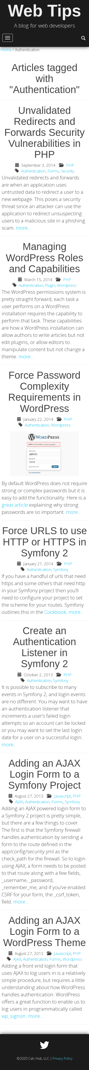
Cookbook (55, 612)
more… (23, 227)
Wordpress (66, 285)
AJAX (19, 801)
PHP (70, 165)
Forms (53, 171)
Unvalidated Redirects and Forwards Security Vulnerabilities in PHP (44, 132)
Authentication (33, 171)
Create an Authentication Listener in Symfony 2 (44, 647)
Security (67, 171)
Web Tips (44, 10)
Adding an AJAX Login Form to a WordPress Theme (44, 931)
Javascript (62, 796)
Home (6, 49)
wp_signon (14, 1016)
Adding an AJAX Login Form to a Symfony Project (44, 774)
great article (15, 504)
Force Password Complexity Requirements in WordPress (44, 392)
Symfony (60, 569)
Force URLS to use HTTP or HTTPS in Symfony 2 (44, 541)
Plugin (50, 285)
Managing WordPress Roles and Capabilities (44, 257)
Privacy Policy (62, 1058)
